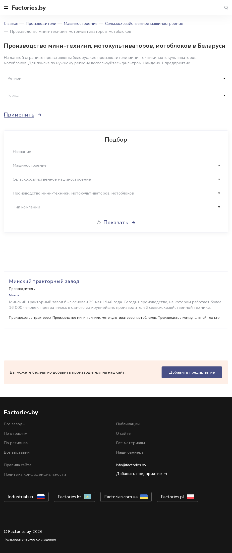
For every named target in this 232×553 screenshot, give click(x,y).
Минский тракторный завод (44, 281)
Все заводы (14, 424)
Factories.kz (69, 497)
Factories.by (28, 8)
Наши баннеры (130, 452)
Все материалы (130, 443)
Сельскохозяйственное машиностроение (144, 23)
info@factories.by (131, 465)
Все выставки (17, 452)
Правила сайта (17, 465)
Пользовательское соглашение (30, 539)
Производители (41, 23)
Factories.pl (172, 497)
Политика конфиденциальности (35, 474)
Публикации (128, 424)
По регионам (16, 443)
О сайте (123, 433)
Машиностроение (81, 23)
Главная (11, 23)
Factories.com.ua (121, 497)
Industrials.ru (21, 497)
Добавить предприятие (192, 372)
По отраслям (15, 433)
